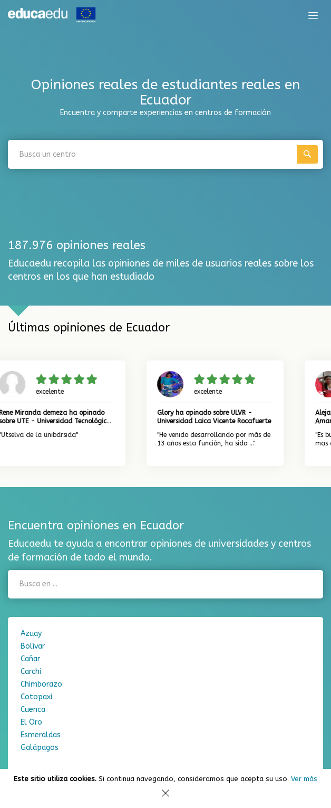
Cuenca (33, 709)
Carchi (31, 671)
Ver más (304, 779)
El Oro (31, 722)
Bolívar (33, 646)
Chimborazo (41, 684)
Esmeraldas (41, 734)
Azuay (31, 633)
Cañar (30, 658)
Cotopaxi (36, 696)
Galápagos (40, 747)
